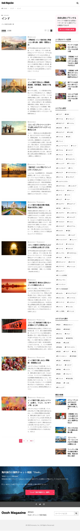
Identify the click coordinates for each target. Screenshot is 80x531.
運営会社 (31, 512)
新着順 (4, 30)
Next (31, 441)
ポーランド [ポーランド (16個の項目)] (61, 190)
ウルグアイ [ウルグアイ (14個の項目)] (61, 204)
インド (19, 8)
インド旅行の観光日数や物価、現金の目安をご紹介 (39, 206)
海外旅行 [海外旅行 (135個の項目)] (67, 329)
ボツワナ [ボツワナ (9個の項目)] (72, 262)
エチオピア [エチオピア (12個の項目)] (61, 226)
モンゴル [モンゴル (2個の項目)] (70, 307)
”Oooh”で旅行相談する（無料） (40, 492)
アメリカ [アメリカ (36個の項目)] (60, 137)
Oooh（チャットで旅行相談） (38, 515)
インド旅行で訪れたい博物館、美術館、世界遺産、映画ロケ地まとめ (39, 84)
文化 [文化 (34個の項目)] (75, 351)
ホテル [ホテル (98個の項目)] (60, 334)
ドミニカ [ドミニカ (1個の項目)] (71, 311)
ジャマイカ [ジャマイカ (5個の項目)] (72, 298)
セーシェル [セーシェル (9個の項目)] (72, 266)
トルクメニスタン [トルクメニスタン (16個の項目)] (63, 181)
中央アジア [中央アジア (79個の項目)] (61, 123)
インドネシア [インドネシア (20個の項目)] (62, 168)
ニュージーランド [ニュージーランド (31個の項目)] (63, 146)
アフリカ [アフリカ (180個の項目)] (60, 119)
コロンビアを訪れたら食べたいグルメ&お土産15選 (73, 97)
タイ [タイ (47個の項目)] (67, 128)
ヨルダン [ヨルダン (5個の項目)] (60, 293)
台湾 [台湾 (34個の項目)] (69, 137)
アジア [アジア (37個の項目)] (67, 351)
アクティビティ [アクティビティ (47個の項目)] (70, 347)
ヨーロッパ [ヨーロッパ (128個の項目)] (71, 119)
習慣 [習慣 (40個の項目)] (59, 351)
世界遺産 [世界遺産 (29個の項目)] (73, 356)
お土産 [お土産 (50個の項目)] (67, 343)
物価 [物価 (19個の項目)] (59, 383)
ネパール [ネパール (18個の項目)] (60, 177)
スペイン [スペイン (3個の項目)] (60, 307)
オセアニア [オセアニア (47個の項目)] (61, 132)
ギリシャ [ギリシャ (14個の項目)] (67, 208)
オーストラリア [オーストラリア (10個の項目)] (62, 240)
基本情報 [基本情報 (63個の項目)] (60, 338)
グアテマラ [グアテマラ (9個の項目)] (61, 266)
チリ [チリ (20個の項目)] (71, 168)
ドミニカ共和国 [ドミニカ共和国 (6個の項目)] (62, 275)
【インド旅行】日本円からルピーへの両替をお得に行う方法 (39, 246)
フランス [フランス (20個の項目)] (60, 378)
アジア (12, 8)
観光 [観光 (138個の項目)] (59, 329)
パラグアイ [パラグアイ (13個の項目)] (61, 213)
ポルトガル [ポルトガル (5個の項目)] (61, 298)
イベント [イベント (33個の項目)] (60, 141)
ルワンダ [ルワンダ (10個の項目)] (60, 244)
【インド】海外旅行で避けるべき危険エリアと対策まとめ (39, 324)
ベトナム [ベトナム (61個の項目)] (71, 123)
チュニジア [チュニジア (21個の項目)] (61, 163)
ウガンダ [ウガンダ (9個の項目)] (70, 248)
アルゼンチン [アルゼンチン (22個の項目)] (71, 159)
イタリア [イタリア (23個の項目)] (70, 150)
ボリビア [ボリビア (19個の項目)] (60, 172)
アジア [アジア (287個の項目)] (60, 114)
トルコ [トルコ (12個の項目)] (71, 222)
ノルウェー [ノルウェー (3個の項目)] (72, 302)
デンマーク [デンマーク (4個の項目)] (61, 302)
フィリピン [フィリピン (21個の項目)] (72, 163)
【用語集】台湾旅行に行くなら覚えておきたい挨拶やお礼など (73, 74)
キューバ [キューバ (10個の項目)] (73, 240)
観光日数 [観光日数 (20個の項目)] (70, 378)
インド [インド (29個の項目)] (74, 146)
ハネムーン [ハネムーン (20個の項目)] (68, 374)
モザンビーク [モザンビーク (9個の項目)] (62, 262)
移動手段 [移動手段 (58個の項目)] (70, 338)
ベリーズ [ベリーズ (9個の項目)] (60, 248)
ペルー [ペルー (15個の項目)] (68, 199)
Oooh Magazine (7, 3)
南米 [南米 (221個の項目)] (67, 114)
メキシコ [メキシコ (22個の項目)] (60, 154)
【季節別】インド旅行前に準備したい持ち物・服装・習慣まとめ (39, 42)
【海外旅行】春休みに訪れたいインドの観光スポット (39, 284)
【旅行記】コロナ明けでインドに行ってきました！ (39, 168)
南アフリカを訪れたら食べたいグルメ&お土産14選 (73, 86)
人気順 (9, 30)
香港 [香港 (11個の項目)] (69, 231)
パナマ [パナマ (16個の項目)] (60, 195)
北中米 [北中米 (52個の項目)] (60, 128)
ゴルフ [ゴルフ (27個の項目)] (60, 365)
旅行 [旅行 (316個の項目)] (59, 325)
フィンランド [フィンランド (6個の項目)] (62, 284)
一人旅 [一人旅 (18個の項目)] (67, 383)
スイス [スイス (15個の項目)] (68, 195)
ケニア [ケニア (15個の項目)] (60, 199)
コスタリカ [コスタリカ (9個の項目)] (71, 244)
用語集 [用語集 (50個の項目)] (60, 347)
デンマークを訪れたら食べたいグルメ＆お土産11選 (73, 48)
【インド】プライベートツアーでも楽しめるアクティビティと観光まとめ (39, 127)
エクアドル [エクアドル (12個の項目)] (72, 226)
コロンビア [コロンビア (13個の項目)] (72, 217)
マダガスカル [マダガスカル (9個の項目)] (72, 253)
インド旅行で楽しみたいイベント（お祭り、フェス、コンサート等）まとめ (39, 402)
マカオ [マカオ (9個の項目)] (60, 257)
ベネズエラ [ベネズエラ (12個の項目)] (61, 222)
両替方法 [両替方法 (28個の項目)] (67, 360)
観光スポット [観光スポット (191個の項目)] (69, 325)
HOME (5, 8)
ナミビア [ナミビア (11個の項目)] (72, 235)
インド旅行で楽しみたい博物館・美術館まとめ (38, 361)
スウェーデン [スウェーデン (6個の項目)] (62, 280)
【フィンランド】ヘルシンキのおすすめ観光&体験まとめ (73, 441)
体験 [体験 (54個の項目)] (59, 343)
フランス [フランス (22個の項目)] (60, 159)
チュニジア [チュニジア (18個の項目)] (61, 387)
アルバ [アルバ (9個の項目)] (68, 257)
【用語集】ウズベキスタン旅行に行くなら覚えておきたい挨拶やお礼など (73, 61)
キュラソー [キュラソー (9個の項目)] (61, 271)
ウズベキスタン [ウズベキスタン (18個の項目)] (72, 172)
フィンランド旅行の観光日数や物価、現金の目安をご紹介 (73, 453)
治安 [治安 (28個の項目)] (59, 360)
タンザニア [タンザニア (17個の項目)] (71, 177)
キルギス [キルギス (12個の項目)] (60, 231)
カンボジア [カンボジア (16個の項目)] (73, 186)
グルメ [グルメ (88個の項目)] (68, 334)
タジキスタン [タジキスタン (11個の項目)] (62, 235)
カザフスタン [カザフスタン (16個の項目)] (62, 186)
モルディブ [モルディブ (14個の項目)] (72, 204)
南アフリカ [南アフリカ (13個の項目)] (61, 217)
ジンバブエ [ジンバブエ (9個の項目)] (61, 253)
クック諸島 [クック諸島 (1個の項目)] (61, 311)
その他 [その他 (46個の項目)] (71, 132)
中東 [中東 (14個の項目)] (59, 208)
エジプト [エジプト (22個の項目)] (70, 154)
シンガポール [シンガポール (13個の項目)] (72, 213)
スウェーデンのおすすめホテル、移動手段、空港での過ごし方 (73, 404)
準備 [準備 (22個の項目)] (59, 369)
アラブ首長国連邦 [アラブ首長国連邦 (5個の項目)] (63, 289)
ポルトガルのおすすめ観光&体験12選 (73, 430)
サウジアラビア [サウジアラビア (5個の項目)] (72, 293)
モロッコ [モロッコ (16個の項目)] (71, 190)
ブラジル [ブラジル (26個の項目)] (60, 150)
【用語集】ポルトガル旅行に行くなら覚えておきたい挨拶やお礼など (73, 418)
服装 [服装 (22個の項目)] (59, 374)
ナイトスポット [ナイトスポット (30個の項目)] (62, 356)
